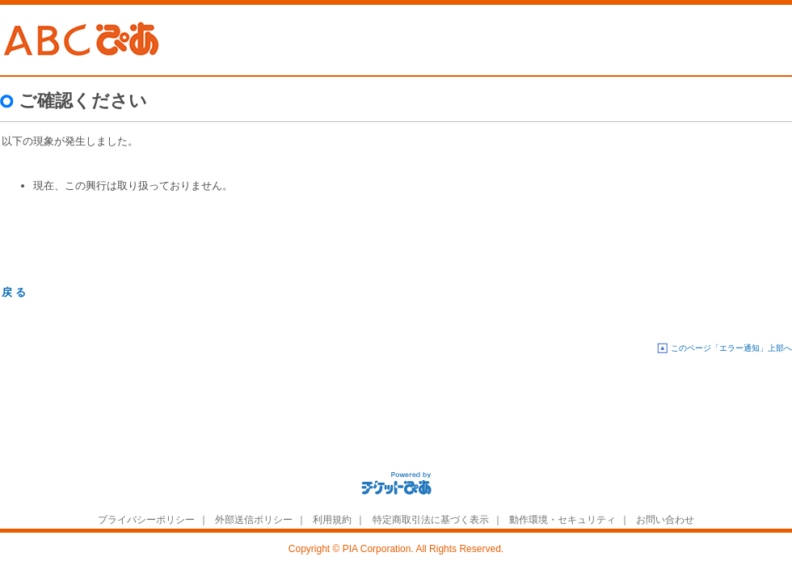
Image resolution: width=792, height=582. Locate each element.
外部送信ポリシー (254, 519)
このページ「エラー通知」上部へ (731, 348)
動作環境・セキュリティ (562, 519)
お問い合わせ (665, 519)
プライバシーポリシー (146, 519)
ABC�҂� (83, 40)
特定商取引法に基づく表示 (431, 519)
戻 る (14, 292)
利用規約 (332, 519)
